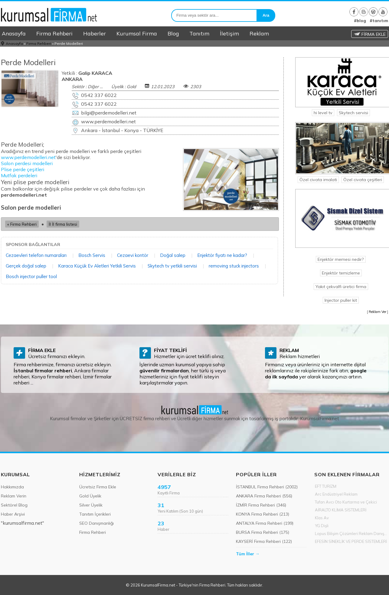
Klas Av (322, 517)
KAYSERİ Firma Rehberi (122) (264, 541)
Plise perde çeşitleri (22, 169)
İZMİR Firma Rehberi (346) (261, 505)
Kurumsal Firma (136, 33)
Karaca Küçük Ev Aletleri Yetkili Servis (97, 266)
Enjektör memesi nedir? (341, 259)
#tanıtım (379, 20)
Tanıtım (199, 33)
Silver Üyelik (91, 505)
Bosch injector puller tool (31, 276)
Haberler (94, 33)
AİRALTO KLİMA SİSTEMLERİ (340, 509)
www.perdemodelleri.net (28, 157)
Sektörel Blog (14, 505)
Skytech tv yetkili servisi (172, 266)
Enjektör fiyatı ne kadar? (222, 255)
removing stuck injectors (234, 266)
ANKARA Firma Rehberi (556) (264, 496)
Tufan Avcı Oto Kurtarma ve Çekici (346, 502)
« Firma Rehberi (22, 224)
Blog (173, 33)
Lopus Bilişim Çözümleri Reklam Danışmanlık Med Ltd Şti (351, 533)
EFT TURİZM (325, 486)
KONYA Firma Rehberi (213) (262, 514)
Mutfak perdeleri (19, 175)
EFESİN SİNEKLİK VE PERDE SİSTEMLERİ (351, 541)
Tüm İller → (248, 554)
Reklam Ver (377, 312)
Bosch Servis (91, 255)
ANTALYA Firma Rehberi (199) (264, 523)
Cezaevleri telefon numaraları (36, 255)
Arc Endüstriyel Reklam (336, 494)
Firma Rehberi (54, 33)
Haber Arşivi (13, 514)
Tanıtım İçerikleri (95, 514)
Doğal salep (172, 255)
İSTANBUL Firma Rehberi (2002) (267, 487)
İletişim (229, 33)
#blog (360, 20)
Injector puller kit (341, 300)
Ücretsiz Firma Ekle (97, 487)
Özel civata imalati (318, 179)
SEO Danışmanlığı (96, 523)
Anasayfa (14, 33)
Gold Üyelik (90, 496)
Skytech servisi (353, 112)
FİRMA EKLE (370, 34)
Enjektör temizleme (341, 273)
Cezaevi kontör (132, 255)
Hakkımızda (12, 487)
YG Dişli (322, 525)
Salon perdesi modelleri (27, 163)
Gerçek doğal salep (26, 266)
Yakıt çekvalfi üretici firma (340, 286)
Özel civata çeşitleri (362, 179)
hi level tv (323, 112)
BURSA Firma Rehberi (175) (262, 532)
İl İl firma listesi (63, 224)
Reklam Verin (13, 496)
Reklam (259, 33)
